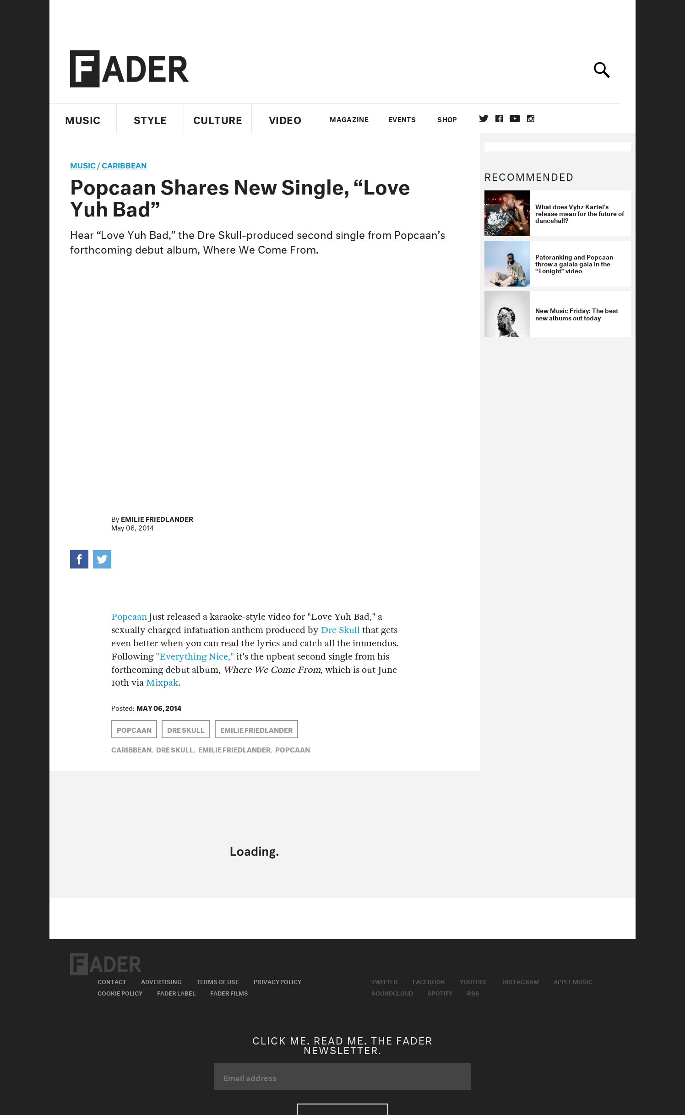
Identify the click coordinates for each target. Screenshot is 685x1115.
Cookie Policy (120, 992)
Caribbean (124, 164)
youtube (522, 118)
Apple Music (573, 980)
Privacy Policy (277, 980)
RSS (473, 992)
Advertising (161, 980)
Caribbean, (132, 748)
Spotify (440, 992)
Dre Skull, (176, 748)
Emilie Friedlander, (235, 748)
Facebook (429, 980)
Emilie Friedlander (157, 518)
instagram (538, 118)
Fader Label (176, 992)
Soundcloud (392, 992)
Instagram (520, 980)
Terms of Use (217, 980)
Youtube (474, 980)
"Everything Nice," (195, 656)
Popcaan (129, 617)
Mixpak (162, 682)
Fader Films (229, 992)
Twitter (491, 118)
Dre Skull (340, 630)
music (83, 164)
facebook (506, 118)
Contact (112, 980)
